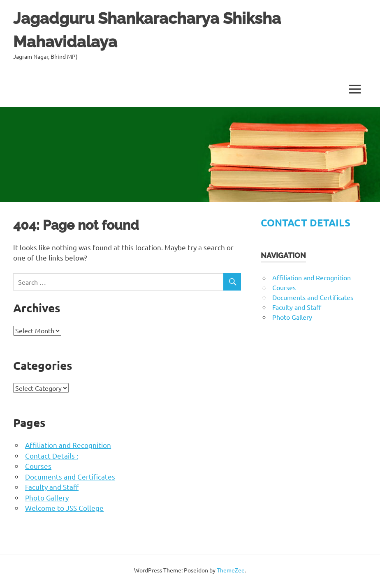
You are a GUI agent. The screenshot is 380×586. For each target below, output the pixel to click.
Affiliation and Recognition (68, 445)
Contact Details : (51, 455)
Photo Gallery (47, 497)
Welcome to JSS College (64, 507)
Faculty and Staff (52, 486)
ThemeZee (231, 570)
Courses (38, 465)
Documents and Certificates (70, 476)
